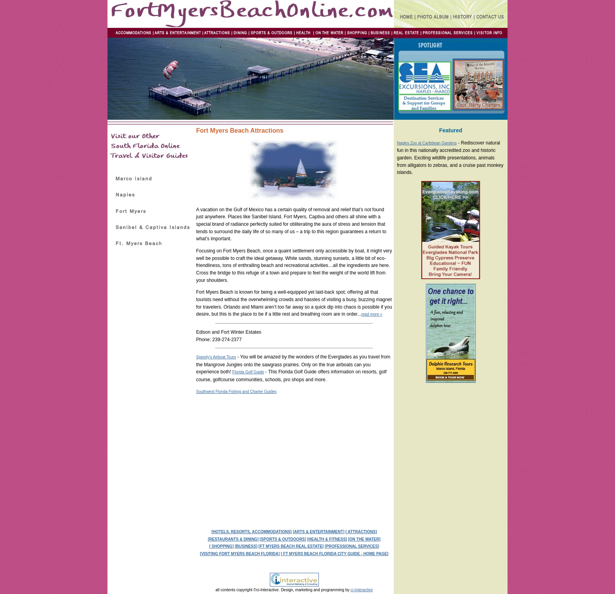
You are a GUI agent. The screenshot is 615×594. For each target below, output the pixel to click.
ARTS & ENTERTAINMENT (318, 532)
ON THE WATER (364, 539)
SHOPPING (222, 546)
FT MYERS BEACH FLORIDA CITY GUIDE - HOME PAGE (334, 554)
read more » (371, 314)
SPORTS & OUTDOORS (283, 539)
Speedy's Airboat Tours (216, 357)
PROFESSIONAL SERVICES (352, 546)
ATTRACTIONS (361, 532)
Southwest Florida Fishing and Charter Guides (236, 391)
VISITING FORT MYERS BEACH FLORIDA (239, 554)
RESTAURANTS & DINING (233, 539)
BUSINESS (246, 546)
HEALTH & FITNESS (327, 539)
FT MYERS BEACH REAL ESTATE (291, 546)
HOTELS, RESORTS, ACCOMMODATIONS (252, 532)
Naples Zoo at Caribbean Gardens (427, 143)
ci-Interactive (362, 590)
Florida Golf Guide (248, 372)
